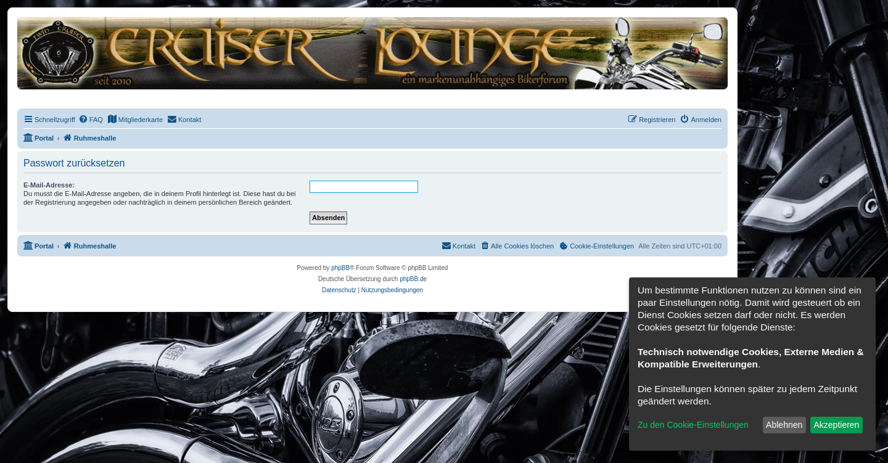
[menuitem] (90, 119)
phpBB (340, 267)
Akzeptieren (836, 425)
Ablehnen (784, 425)
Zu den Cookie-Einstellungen (693, 425)
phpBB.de (413, 279)
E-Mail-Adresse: (49, 185)
